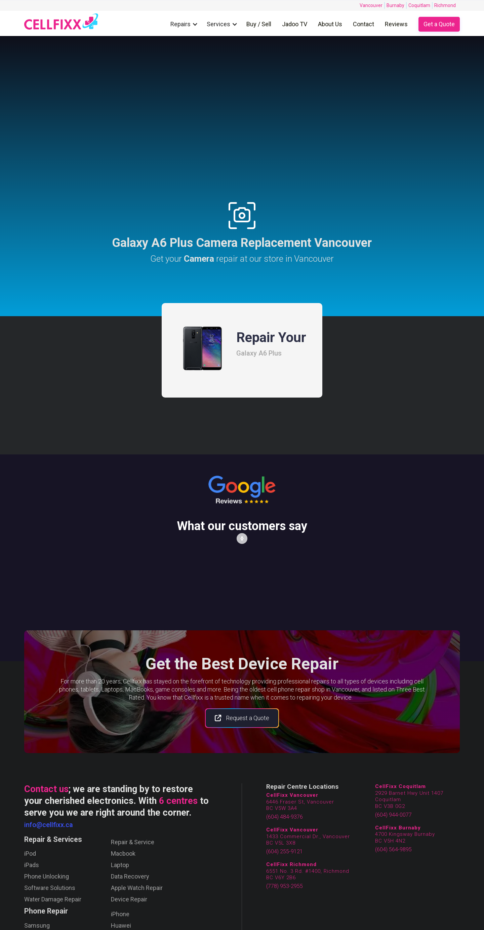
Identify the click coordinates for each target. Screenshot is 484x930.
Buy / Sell (258, 24)
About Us (330, 24)
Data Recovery (130, 876)
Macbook (123, 854)
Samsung (37, 926)
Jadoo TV (294, 24)
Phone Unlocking (46, 876)
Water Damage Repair (52, 899)
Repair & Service (132, 842)
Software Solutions (49, 888)
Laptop (120, 865)
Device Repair (129, 899)
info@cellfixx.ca (48, 825)
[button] (185, 24)
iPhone (120, 914)
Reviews (396, 24)
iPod (30, 854)
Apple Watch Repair (137, 888)
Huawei (121, 926)
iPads (31, 865)
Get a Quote (439, 24)
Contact (363, 24)
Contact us (46, 789)
